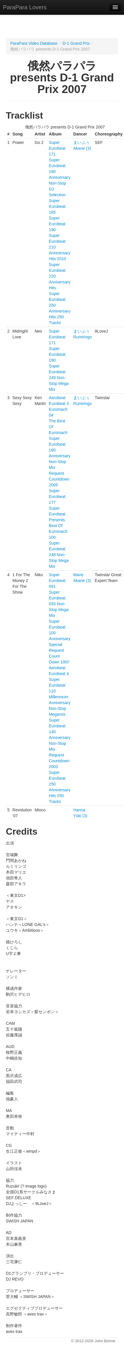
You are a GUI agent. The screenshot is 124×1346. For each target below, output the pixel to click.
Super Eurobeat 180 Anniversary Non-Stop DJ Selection (59, 177)
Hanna (79, 810)
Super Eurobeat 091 (57, 580)
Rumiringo (82, 337)
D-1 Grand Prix (76, 43)
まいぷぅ (81, 142)
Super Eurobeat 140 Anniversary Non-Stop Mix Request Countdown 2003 (59, 743)
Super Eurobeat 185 (57, 206)
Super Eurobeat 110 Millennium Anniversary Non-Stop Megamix (59, 697)
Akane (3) (82, 148)
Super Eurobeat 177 (57, 496)
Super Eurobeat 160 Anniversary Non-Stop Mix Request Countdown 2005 (59, 461)
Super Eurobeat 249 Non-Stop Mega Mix (59, 378)
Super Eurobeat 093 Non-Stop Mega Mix (59, 604)
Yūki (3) (80, 815)
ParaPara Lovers (25, 7)
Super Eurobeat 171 (57, 148)
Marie (78, 574)
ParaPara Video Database (33, 43)
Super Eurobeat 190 (57, 224)
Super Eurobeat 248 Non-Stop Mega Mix (59, 555)
